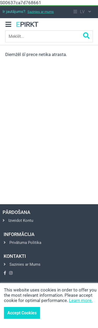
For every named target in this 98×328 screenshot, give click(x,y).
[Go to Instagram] (11, 273)
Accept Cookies (22, 312)
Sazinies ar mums (40, 12)
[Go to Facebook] (5, 273)
